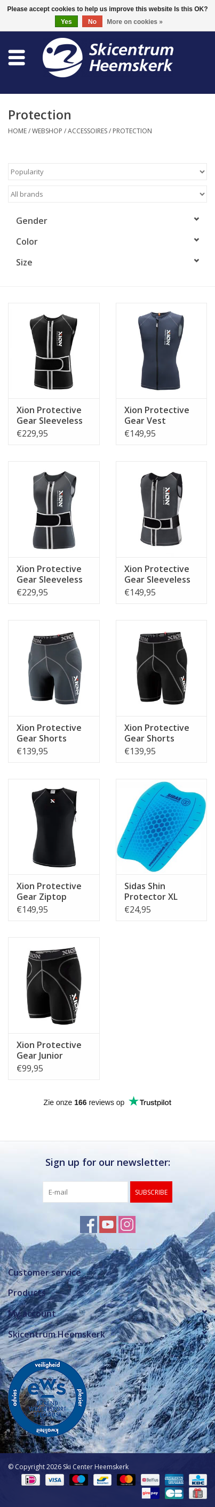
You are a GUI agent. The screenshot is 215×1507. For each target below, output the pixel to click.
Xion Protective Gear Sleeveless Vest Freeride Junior (157, 574)
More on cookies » (135, 22)
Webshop (47, 130)
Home (17, 130)
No (92, 22)
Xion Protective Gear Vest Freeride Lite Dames (156, 415)
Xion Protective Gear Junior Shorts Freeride (49, 1050)
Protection (132, 130)
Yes (66, 22)
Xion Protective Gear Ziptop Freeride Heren (49, 891)
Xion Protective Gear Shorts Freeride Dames (49, 733)
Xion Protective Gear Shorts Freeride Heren (156, 733)
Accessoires (87, 130)
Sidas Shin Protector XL (151, 891)
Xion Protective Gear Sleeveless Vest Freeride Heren (50, 415)
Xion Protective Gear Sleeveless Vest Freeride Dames (50, 574)
